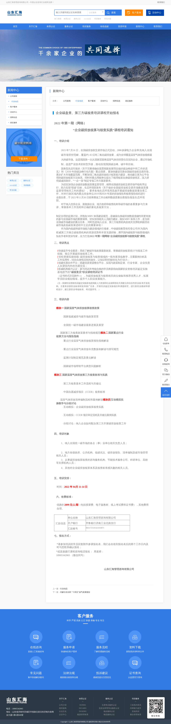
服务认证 (77, 19)
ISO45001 (83, 711)
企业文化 (62, 711)
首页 (15, 26)
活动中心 (154, 12)
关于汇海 (33, 26)
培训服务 (97, 19)
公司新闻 (13, 96)
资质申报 (122, 26)
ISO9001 (82, 705)
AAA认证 (87, 19)
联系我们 (161, 2)
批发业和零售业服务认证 (109, 708)
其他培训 (135, 711)
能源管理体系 (82, 715)
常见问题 (107, 19)
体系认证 (67, 19)
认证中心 (62, 715)
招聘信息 (13, 117)
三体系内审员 (135, 705)
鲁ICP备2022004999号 (102, 722)
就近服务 (13, 123)
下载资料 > (24, 158)
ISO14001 (83, 708)
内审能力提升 (135, 708)
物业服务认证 (109, 711)
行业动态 (14, 101)
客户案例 (134, 12)
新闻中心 (140, 26)
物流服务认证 (109, 715)
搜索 (111, 12)
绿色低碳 (104, 26)
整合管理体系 (135, 715)
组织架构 (62, 708)
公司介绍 (62, 705)
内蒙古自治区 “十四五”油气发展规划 (75, 592)
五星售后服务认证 (109, 705)
